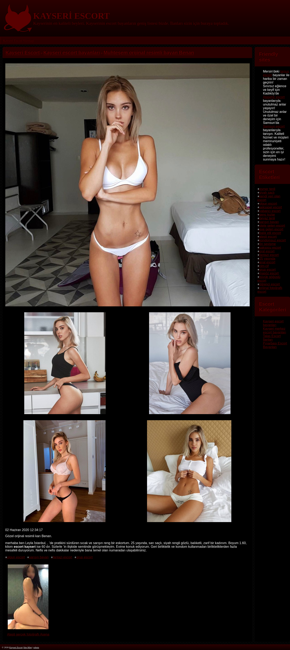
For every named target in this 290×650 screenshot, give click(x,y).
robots (36, 647)
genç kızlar (267, 214)
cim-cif (264, 266)
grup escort (84, 557)
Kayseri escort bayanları (273, 323)
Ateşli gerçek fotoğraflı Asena (28, 632)
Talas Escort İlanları (272, 337)
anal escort (267, 262)
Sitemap (28, 40)
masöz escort (269, 273)
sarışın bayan (39, 557)
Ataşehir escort (274, 97)
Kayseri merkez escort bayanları (274, 330)
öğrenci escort (269, 284)
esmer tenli (267, 189)
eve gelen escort (271, 229)
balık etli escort (270, 233)
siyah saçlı (267, 192)
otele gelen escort (272, 225)
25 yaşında (267, 258)
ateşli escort (268, 236)
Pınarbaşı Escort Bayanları (275, 345)
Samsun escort (274, 126)
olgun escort (16, 557)
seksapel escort (270, 207)
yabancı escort (269, 211)
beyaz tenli (267, 218)
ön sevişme (267, 244)
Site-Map (27, 647)
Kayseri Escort (12, 40)
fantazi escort (62, 557)
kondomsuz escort (272, 240)
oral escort (267, 251)
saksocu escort (270, 247)
